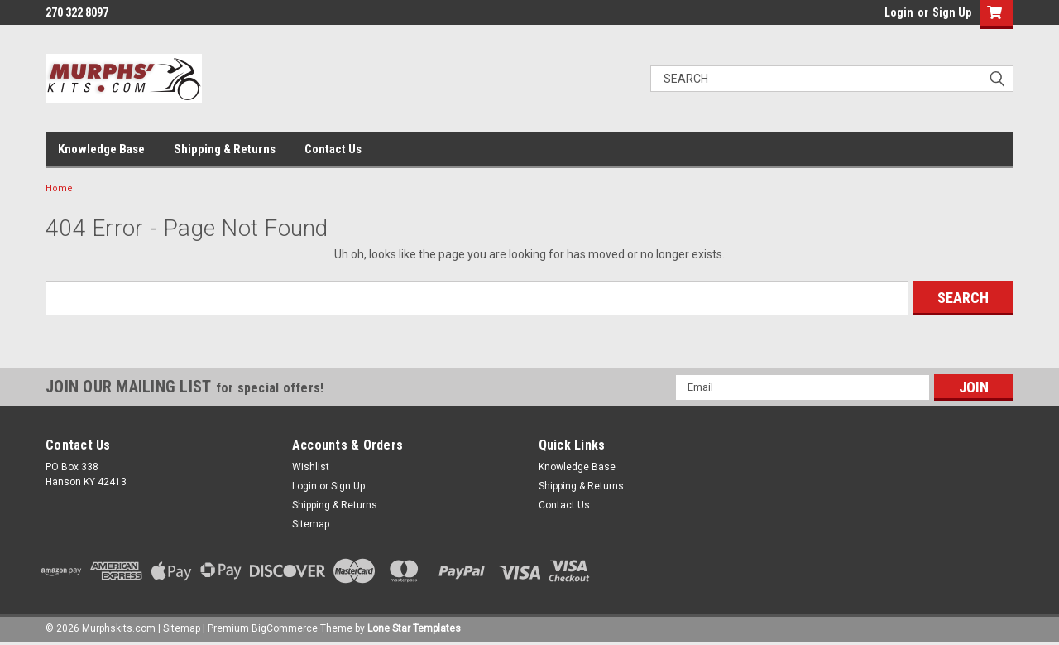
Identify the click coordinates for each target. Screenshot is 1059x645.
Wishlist (310, 467)
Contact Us (333, 149)
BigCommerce (285, 628)
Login (898, 12)
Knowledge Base (101, 149)
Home (59, 188)
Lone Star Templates (414, 628)
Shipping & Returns (225, 149)
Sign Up (951, 12)
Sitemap (310, 524)
